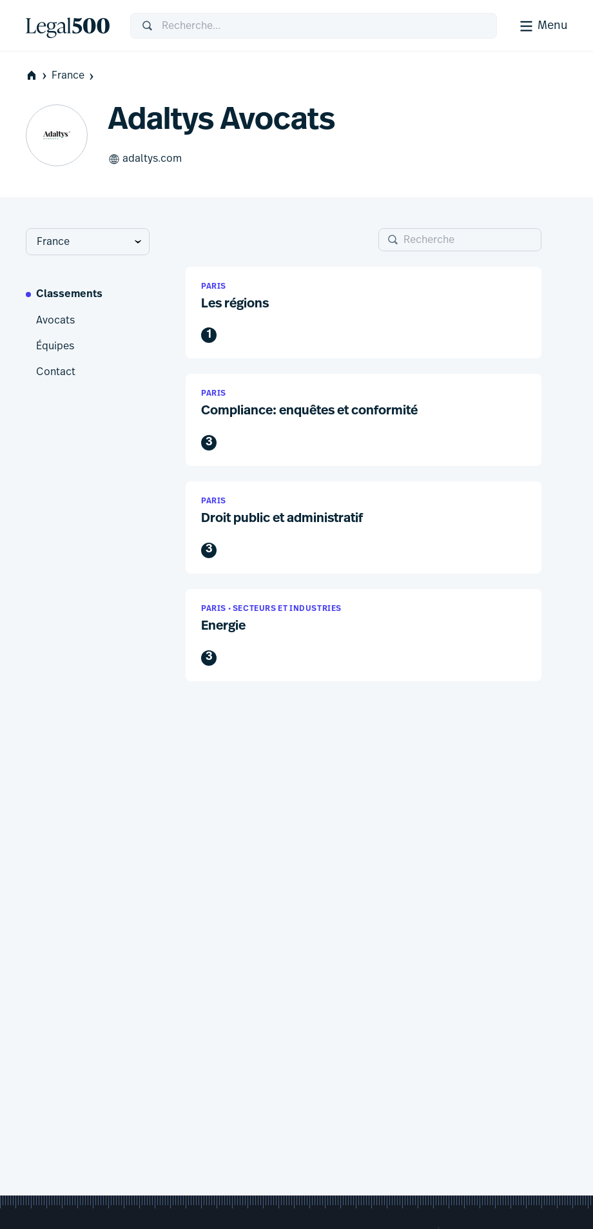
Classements (69, 294)
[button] (363, 313)
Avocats (55, 320)
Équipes (55, 346)
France (74, 75)
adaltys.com (145, 159)
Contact (55, 372)
